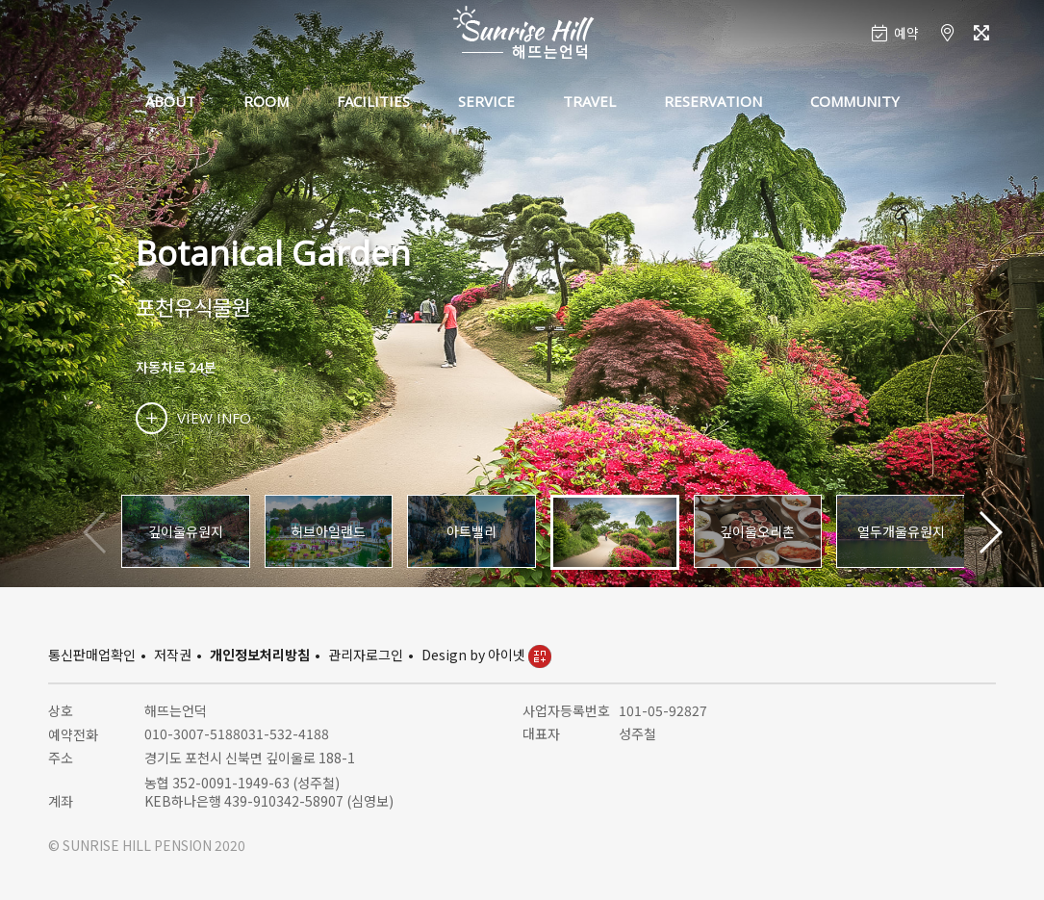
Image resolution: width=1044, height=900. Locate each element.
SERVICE (486, 101)
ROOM (266, 101)
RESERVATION (713, 101)
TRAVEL (589, 101)
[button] (990, 532)
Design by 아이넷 (486, 654)
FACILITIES (373, 101)
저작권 (172, 654)
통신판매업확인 (92, 654)
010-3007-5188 (192, 733)
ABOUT (170, 101)
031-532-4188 (285, 733)
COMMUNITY (855, 101)
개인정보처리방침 (260, 654)
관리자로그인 (365, 654)
